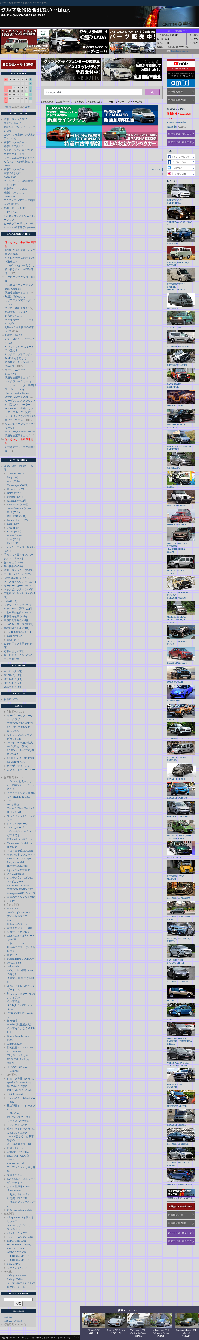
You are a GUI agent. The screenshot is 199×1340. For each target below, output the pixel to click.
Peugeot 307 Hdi (15, 1163)
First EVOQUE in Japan (19, 858)
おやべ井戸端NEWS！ (19, 1186)
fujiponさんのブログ (18, 870)
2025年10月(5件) (13, 675)
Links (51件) (10, 601)
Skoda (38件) (14, 531)
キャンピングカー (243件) (18, 589)
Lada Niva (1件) (15, 635)
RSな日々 (12, 954)
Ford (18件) (13, 543)
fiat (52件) (12, 477)
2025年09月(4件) (13, 679)
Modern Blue (14, 962)
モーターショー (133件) (17, 585)
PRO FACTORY (15, 1248)
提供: (168, 51)
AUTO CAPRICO (16, 1252)
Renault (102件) (15, 489)
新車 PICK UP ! (127, 1310)
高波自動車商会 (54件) (16, 620)
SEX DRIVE (13, 1263)
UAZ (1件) (13, 639)
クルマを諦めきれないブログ (11, 3)
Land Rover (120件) (17, 504)
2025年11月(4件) (13, 671)
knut (9, 920)
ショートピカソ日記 (18, 931)
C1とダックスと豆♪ (18, 1055)
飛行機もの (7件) (13, 566)
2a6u (9, 800)
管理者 (8, 699)
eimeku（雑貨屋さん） (20, 1024)
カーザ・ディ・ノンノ (20, 765)
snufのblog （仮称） (18, 746)
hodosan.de (13, 966)
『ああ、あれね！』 (18, 1194)
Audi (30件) (13, 481)
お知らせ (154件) (13, 562)
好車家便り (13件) (14, 651)
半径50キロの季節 (17, 1086)
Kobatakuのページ (17, 924)
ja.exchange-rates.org (180, 51)
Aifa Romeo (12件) (17, 500)
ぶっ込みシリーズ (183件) (18, 624)
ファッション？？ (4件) (17, 604)
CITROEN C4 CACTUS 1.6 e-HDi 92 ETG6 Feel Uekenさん (20, 727)
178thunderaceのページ (20, 839)
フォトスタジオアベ (18, 1267)
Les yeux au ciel (15, 862)
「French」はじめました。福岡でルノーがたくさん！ (21, 785)
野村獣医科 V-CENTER (20, 1047)
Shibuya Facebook (16, 1275)
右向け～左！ (14, 900)
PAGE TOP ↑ (156, 170)
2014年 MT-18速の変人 (20, 742)
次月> (28, 106)
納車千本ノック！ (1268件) (19, 570)
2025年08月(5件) (13, 682)
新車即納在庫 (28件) (15, 616)
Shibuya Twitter (15, 1279)
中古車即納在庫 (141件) (17, 612)
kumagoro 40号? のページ (21, 893)
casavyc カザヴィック (19, 1225)
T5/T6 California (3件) (19, 631)
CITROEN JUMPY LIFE (20, 889)
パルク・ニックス (17, 1232)
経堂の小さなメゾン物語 (21, 897)
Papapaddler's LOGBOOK (20, 958)
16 (6, 95)
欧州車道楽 (13, 1001)
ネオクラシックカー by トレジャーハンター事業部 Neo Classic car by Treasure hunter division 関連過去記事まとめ (20, 389)
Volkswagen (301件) (17, 485)
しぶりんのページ (17, 823)
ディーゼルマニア (17, 916)
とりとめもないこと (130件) (20, 581)
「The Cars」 (14, 1113)
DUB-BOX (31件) (16, 516)
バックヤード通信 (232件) (18, 608)
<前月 (7, 106)
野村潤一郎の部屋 (17, 1198)
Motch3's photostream (18, 912)
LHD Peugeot (14, 1051)
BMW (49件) (14, 492)
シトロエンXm (15, 943)
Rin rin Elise (13, 908)
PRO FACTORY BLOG (19, 1209)
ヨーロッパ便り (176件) (17, 574)
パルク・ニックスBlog (20, 1236)
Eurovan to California (18, 885)
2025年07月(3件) (13, 686)
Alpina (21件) (14, 535)
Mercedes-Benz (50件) (19, 508)
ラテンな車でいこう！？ (21, 854)
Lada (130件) (14, 523)
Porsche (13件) (15, 496)
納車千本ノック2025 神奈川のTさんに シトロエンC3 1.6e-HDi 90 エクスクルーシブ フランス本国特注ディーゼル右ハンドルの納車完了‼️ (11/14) (19, 154)
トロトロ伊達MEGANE (20, 850)
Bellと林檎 (13, 804)
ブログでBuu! (14, 1175)
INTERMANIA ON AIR (20, 1090)
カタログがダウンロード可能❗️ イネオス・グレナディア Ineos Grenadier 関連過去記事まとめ (20, 285)
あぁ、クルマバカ (17, 1124)
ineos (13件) (13, 539)
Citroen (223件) (15, 473)
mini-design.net (15, 1093)
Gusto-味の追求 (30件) (16, 577)
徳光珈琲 (12, 1020)
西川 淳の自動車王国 (19, 1144)
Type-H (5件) (14, 527)
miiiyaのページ (15, 827)
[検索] (92, 92)
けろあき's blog (15, 873)
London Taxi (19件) (17, 519)
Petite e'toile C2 (15, 1148)
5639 (15, 699)
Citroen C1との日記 (18, 1151)
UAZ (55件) (13, 512)
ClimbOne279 (14, 1043)
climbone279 (14, 1190)
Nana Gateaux (14, 1229)
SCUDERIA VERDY (18, 1256)
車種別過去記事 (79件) (16, 628)
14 (26, 91)
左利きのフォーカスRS (20, 927)
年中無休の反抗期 (17, 866)
